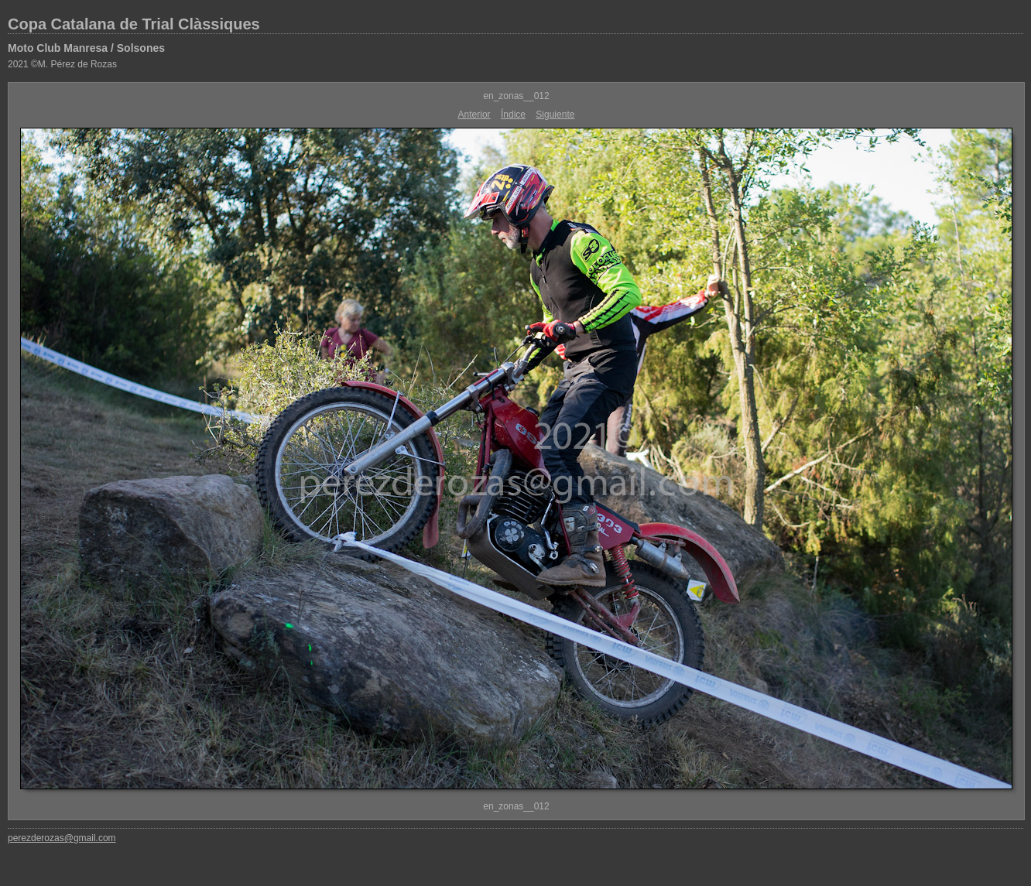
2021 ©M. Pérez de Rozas (62, 64)
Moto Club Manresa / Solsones (86, 48)
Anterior (474, 114)
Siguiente (555, 114)
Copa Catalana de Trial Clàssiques (134, 23)
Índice (513, 114)
